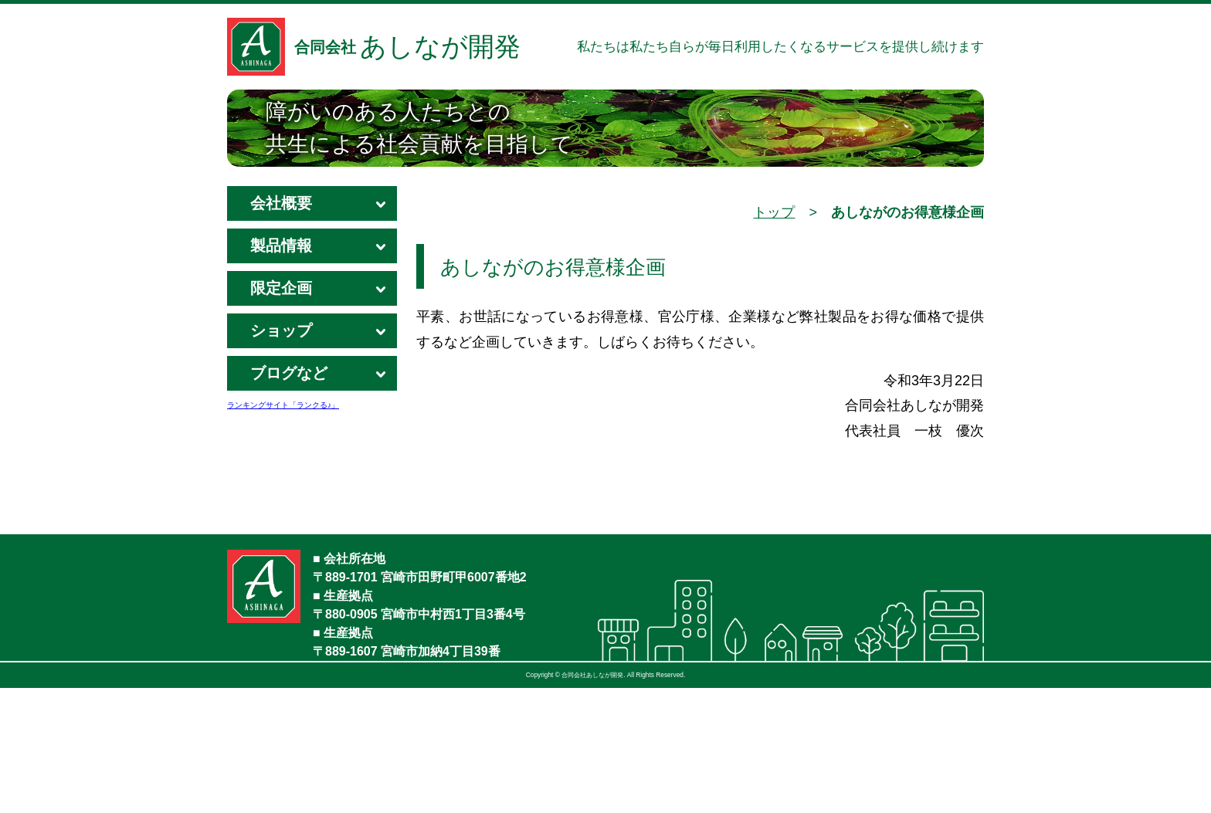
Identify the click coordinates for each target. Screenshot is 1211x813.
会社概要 (312, 208)
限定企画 (312, 292)
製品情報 (312, 250)
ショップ (312, 335)
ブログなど (312, 377)
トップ (774, 212)
